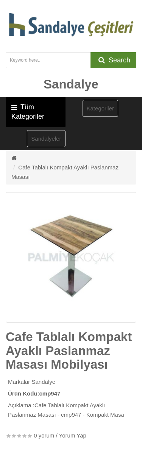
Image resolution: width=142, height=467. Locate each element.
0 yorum (44, 435)
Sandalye (44, 382)
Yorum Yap (72, 435)
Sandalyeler (46, 138)
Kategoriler (100, 108)
